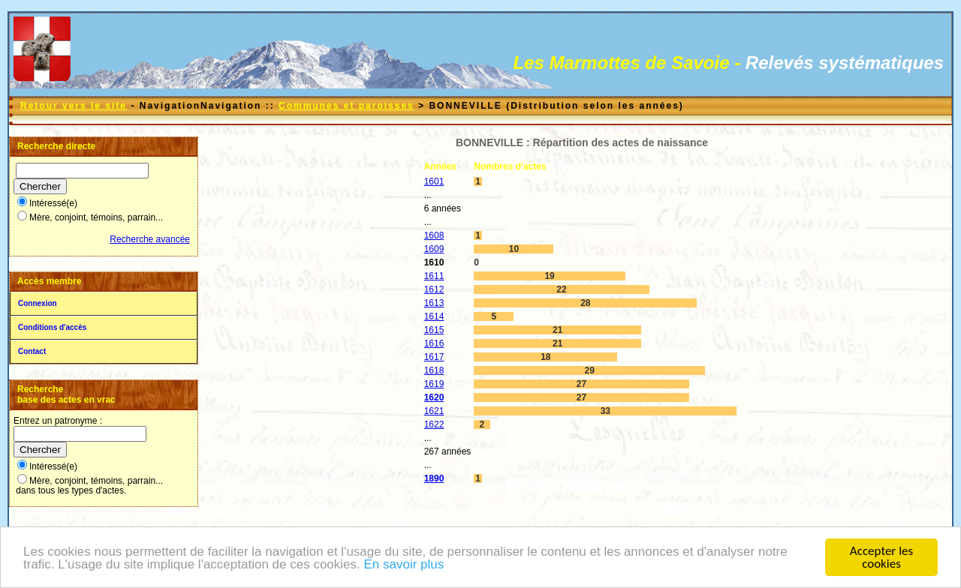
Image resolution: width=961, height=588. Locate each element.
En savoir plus (403, 565)
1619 (434, 384)
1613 (434, 303)
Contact (32, 351)
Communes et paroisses (346, 105)
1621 (434, 411)
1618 (434, 370)
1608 (434, 235)
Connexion (37, 303)
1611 (434, 276)
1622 (434, 424)
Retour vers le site (73, 105)
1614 (434, 316)
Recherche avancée (150, 239)
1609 (434, 249)
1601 (434, 181)
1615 (434, 330)
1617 (434, 357)
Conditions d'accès (52, 327)
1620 (434, 397)
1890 (434, 478)
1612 (434, 289)
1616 (434, 343)
